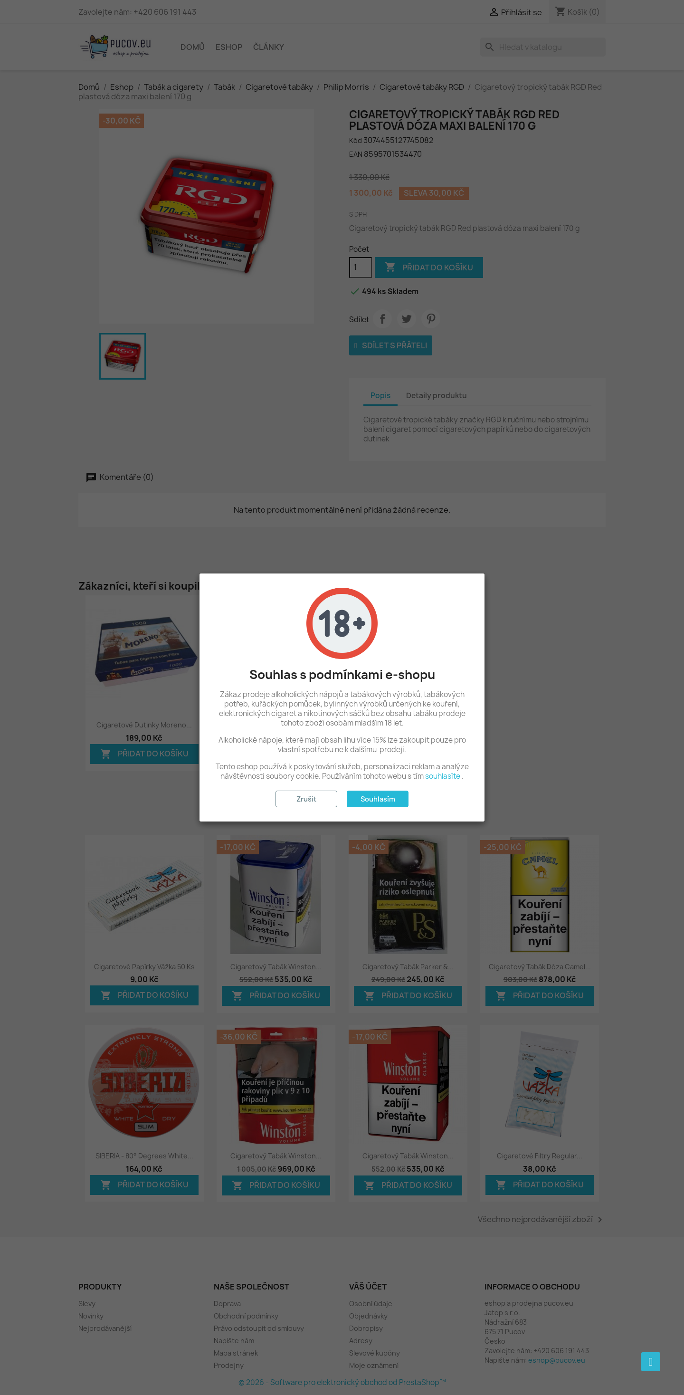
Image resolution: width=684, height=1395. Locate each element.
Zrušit (306, 798)
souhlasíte (442, 776)
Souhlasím (378, 798)
